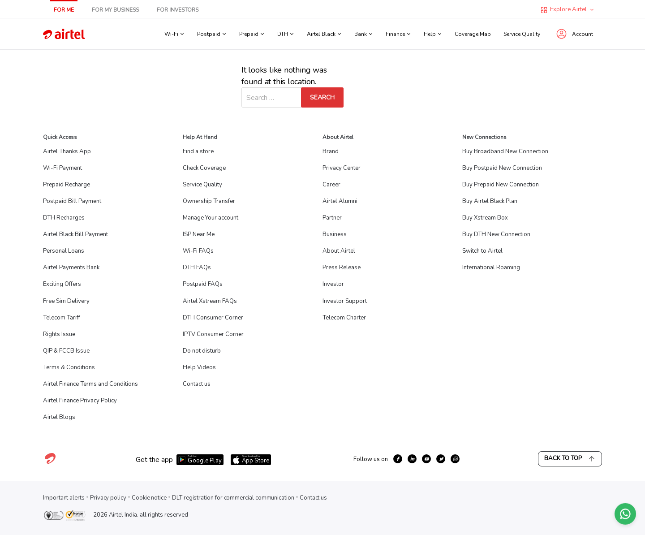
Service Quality (521, 34)
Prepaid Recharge (66, 185)
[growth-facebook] (397, 458)
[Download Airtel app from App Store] (251, 459)
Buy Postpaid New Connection (502, 168)
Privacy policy (108, 498)
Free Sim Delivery (66, 301)
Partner (332, 218)
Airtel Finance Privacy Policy (80, 401)
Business (334, 234)
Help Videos (199, 367)
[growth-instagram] (455, 458)
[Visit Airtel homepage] (50, 463)
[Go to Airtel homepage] (64, 33)
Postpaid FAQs (203, 284)
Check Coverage (204, 168)
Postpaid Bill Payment (72, 201)
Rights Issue (59, 334)
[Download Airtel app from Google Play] (199, 459)
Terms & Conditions (69, 367)
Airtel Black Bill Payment (75, 234)
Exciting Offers (62, 284)
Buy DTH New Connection (496, 234)
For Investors (177, 9)
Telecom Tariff (61, 318)
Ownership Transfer (209, 201)
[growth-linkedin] (412, 458)
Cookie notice (149, 498)
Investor (333, 284)
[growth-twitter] (440, 458)
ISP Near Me (199, 234)
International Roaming (491, 267)
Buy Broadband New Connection (505, 151)
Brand (330, 151)
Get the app (154, 460)
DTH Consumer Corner (213, 318)
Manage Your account (210, 218)
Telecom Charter (344, 318)
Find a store (198, 151)
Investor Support (344, 301)
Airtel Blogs (59, 417)
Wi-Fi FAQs (198, 251)
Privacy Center (341, 168)
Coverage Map (473, 34)
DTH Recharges (64, 218)
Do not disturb (202, 351)
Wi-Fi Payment (62, 168)
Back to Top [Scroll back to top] (570, 458)
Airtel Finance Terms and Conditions (90, 384)
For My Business (115, 9)
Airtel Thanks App (67, 151)
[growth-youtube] (426, 458)
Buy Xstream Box (485, 218)
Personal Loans (63, 251)
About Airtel (338, 251)
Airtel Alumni (339, 201)
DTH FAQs (197, 267)
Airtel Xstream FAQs (210, 301)
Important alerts (64, 498)
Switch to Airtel (482, 251)
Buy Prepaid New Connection (500, 185)
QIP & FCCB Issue (66, 351)
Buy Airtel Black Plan (489, 201)
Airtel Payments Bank (71, 267)
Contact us (197, 384)
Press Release (341, 267)
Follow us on (370, 459)
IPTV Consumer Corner (213, 334)
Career (331, 185)
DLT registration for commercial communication (233, 498)
